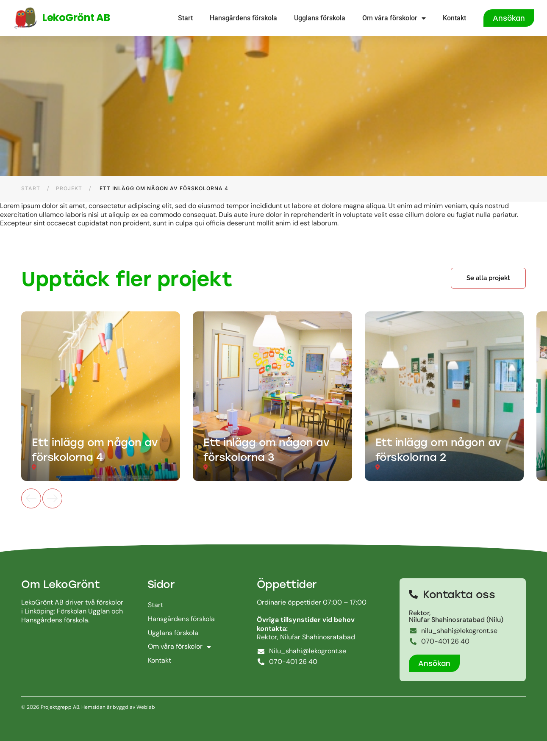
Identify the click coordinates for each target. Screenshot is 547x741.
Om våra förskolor (394, 18)
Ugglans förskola (319, 18)
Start (185, 18)
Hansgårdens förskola (243, 18)
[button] (488, 278)
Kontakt (454, 18)
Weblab (145, 707)
